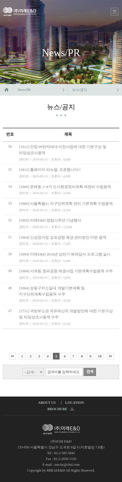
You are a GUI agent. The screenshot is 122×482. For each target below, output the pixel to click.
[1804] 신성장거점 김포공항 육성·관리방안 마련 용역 (62, 237)
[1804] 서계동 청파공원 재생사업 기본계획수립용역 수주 (66, 271)
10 (100, 356)
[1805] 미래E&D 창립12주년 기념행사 (50, 220)
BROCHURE (60, 409)
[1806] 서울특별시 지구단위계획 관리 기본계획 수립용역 (66, 203)
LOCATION (74, 403)
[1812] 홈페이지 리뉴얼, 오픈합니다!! (49, 169)
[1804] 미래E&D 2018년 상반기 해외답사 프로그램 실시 (64, 254)
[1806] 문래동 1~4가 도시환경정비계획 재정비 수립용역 (65, 187)
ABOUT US (47, 403)
